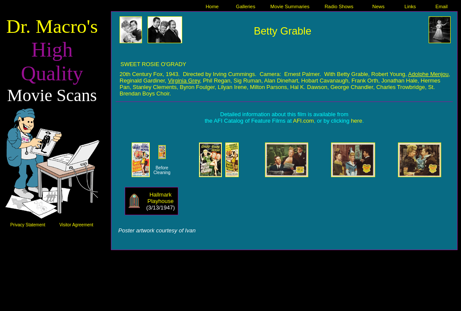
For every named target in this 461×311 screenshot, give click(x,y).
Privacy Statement (27, 224)
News (378, 6)
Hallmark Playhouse (161, 197)
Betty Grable (282, 31)
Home (211, 6)
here (356, 120)
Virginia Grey (184, 80)
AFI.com (303, 120)
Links (410, 6)
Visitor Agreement (76, 224)
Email (442, 6)
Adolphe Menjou (428, 74)
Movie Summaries (289, 6)
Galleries (246, 6)
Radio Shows (339, 6)
